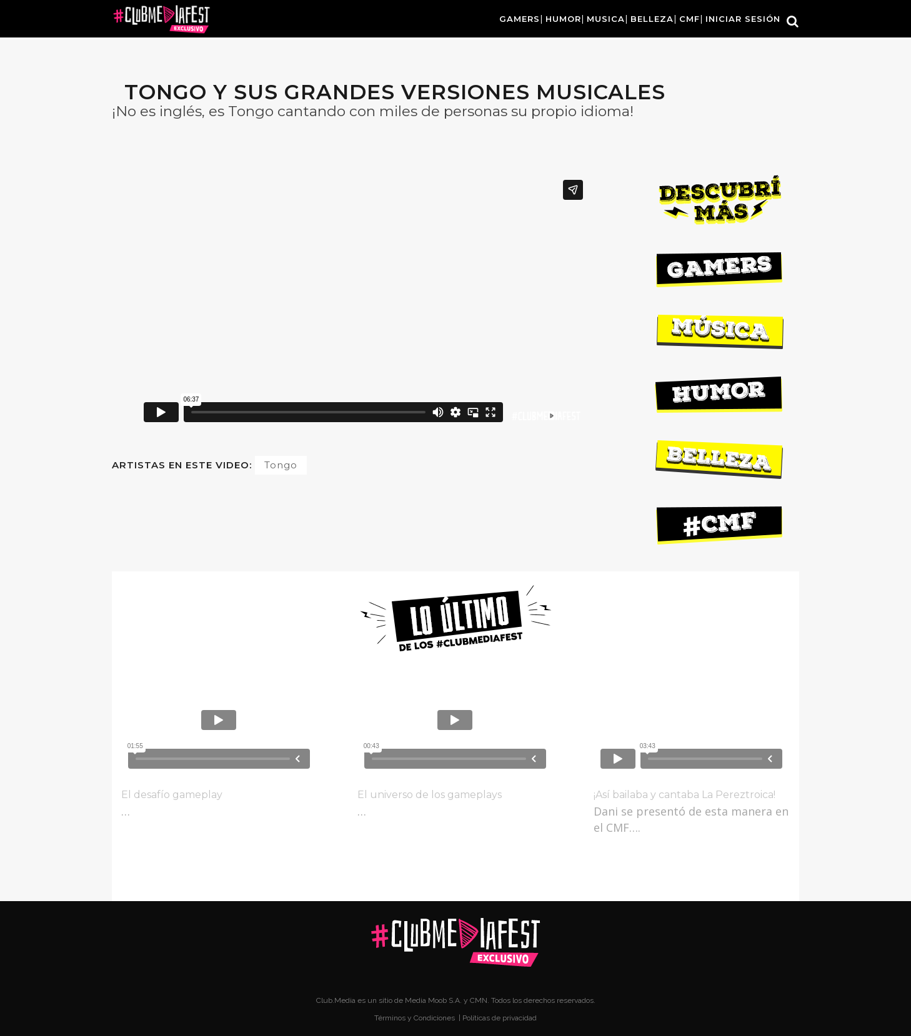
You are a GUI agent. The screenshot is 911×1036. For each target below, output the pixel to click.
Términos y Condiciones (415, 1018)
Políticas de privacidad (499, 1018)
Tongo (280, 465)
